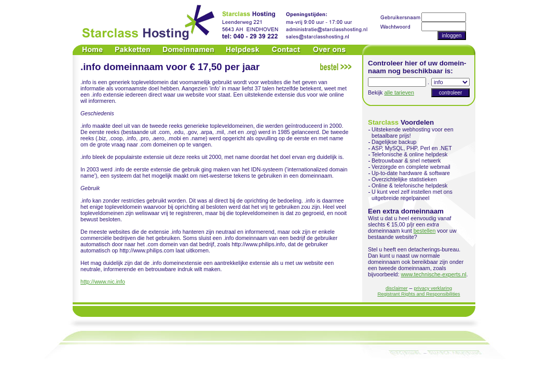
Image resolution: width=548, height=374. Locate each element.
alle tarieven (399, 92)
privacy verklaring (433, 288)
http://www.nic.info (102, 281)
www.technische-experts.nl (433, 274)
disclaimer (397, 288)
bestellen (425, 231)
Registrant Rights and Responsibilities (418, 294)
